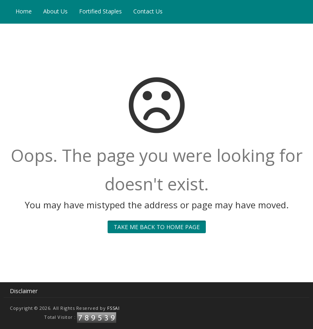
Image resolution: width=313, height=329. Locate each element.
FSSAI (113, 308)
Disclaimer (23, 291)
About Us (55, 11)
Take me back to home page (157, 227)
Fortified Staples (100, 11)
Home (23, 11)
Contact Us (148, 11)
